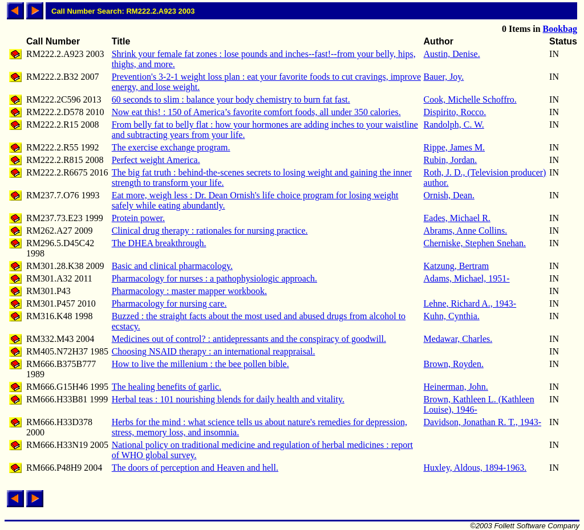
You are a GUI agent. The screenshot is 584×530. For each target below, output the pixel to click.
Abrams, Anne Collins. (466, 230)
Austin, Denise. (452, 54)
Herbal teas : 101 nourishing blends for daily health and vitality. (228, 399)
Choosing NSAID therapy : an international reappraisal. (213, 351)
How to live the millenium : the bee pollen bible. (200, 364)
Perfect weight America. (156, 160)
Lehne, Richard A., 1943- (470, 303)
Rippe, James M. (454, 147)
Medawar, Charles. (458, 339)
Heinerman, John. (456, 387)
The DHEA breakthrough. (159, 243)
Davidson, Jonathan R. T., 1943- (483, 422)
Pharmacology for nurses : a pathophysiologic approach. (214, 278)
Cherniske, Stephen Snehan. (475, 243)
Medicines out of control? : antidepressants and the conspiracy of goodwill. (249, 339)
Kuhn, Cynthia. (452, 316)
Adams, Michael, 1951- (467, 278)
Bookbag (560, 29)
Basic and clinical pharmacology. (172, 266)
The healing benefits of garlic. (166, 387)
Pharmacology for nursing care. (169, 303)
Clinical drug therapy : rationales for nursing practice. (210, 230)
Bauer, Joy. (444, 76)
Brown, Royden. (454, 364)
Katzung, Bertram (456, 266)
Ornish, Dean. (449, 195)
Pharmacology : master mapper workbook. (189, 291)
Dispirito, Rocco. (455, 112)
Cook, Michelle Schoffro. (470, 99)
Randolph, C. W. (454, 124)
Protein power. (138, 218)
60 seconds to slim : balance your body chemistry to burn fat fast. (231, 99)
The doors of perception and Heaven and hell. (195, 467)
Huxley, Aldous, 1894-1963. (475, 467)
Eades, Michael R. (457, 218)
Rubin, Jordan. (450, 160)
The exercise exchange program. (171, 147)
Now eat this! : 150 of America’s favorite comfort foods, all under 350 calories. (256, 112)
